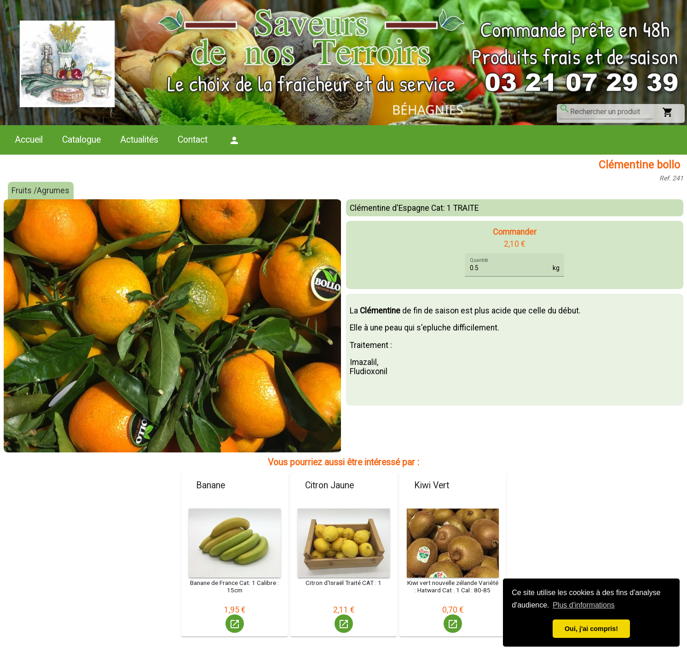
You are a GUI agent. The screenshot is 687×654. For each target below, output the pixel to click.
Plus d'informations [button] (584, 605)
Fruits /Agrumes (40, 190)
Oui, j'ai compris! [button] (591, 628)
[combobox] (611, 112)
